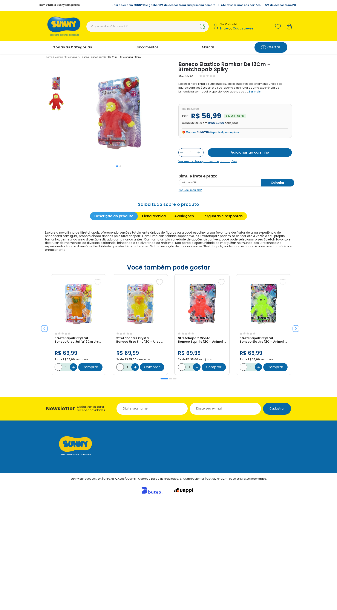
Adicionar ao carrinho (250, 152)
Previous (43, 435)
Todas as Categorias (72, 47)
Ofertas (270, 47)
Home (49, 57)
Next (294, 435)
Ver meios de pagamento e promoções (207, 161)
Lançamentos (146, 47)
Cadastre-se (243, 28)
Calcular (277, 291)
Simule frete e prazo (198, 284)
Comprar (90, 475)
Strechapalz (72, 57)
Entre (224, 28)
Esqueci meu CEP (190, 298)
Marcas (208, 47)
